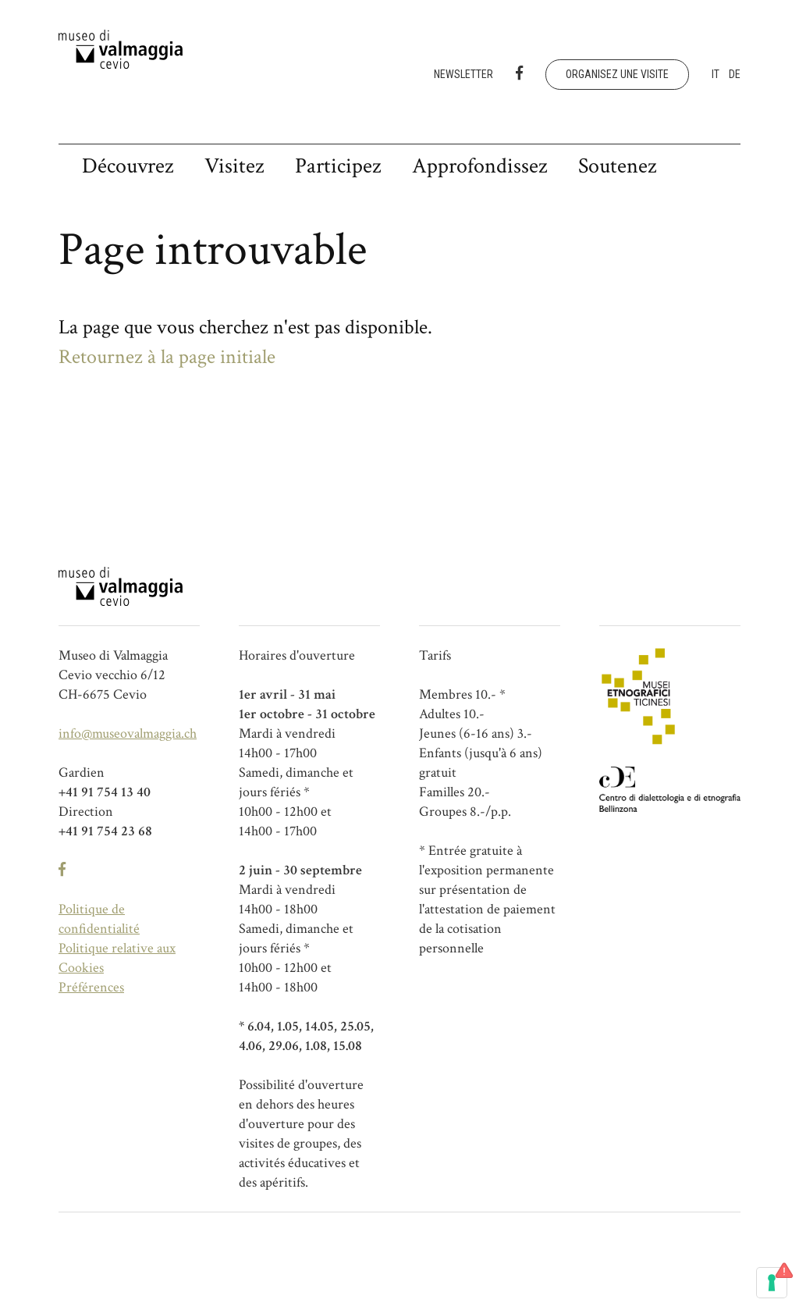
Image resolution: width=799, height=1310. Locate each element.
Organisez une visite (617, 74)
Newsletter (463, 74)
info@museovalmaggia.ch (128, 733)
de (734, 74)
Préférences (91, 987)
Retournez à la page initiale (167, 357)
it (715, 74)
